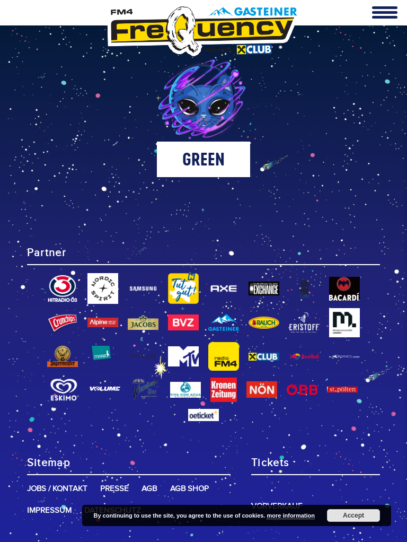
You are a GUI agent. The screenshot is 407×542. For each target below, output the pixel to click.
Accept (353, 515)
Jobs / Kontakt (57, 488)
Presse (114, 488)
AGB (149, 488)
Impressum (49, 510)
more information (290, 515)
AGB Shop (189, 488)
